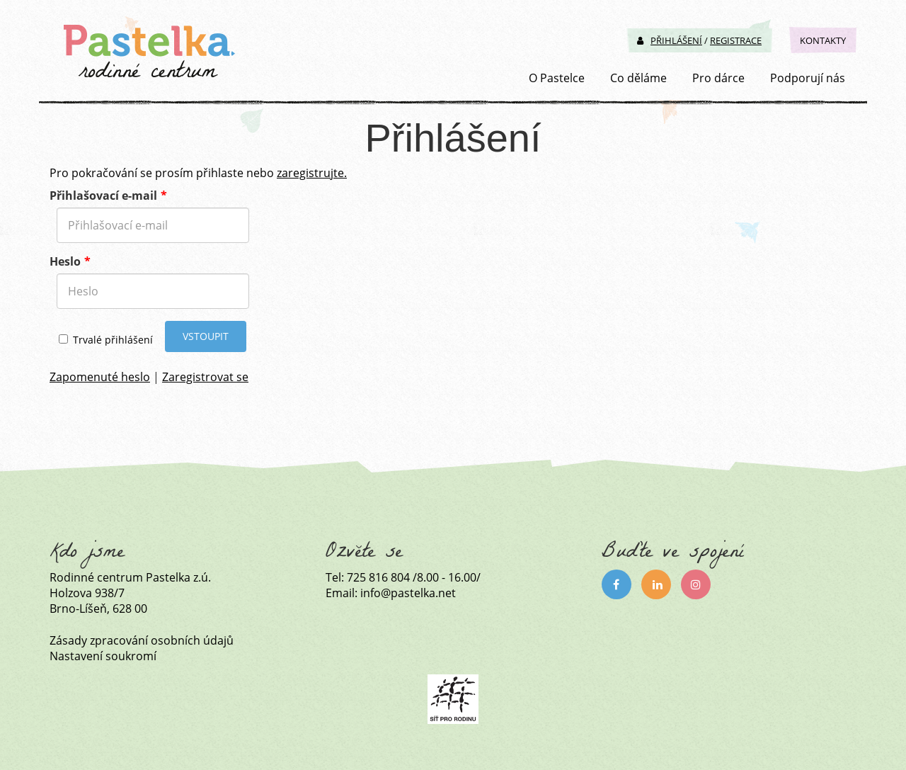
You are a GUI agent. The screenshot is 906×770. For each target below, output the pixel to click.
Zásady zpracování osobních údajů (142, 640)
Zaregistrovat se (205, 377)
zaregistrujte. (312, 173)
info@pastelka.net (408, 593)
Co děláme (638, 78)
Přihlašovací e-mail (103, 195)
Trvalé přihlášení (106, 339)
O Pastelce (557, 78)
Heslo (65, 261)
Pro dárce (718, 78)
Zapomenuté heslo (100, 377)
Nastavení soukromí (103, 656)
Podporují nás (807, 78)
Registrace (736, 40)
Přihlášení (669, 40)
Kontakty (823, 40)
